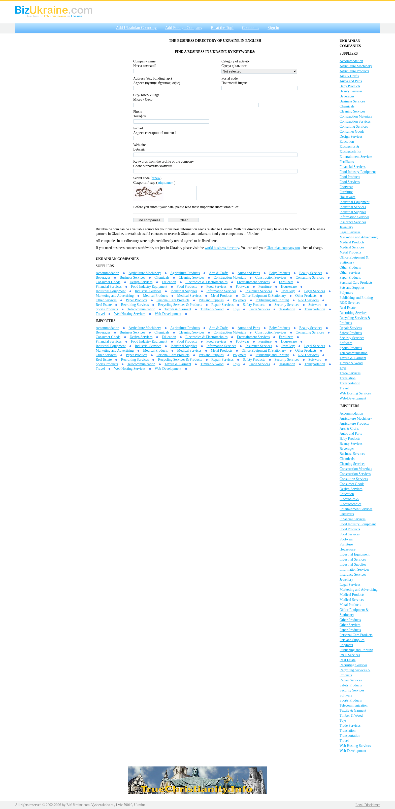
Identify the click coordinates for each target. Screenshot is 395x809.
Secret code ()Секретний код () (154, 180)
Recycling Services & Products (180, 305)
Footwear (242, 286)
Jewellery (288, 291)
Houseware (289, 286)
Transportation (315, 309)
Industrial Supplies (184, 291)
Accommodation (107, 273)
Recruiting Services (135, 305)
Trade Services (259, 309)
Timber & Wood (212, 309)
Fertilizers (286, 282)
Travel (100, 314)
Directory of (34, 16)
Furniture (265, 286)
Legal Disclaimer (367, 805)
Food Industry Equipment (149, 286)
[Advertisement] (53, 111)
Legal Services (314, 291)
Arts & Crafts (218, 273)
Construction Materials (230, 277)
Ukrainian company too (283, 248)
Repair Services (222, 305)
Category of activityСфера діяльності (235, 63)
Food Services (216, 286)
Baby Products (279, 273)
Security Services (287, 305)
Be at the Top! (222, 27)
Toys (236, 309)
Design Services (141, 282)
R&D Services (308, 300)
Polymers (239, 300)
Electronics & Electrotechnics (206, 282)
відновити (165, 183)
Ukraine (76, 16)
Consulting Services (310, 277)
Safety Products (254, 305)
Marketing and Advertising (115, 296)
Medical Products (155, 296)
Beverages (103, 277)
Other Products (305, 296)
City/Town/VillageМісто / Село (146, 97)
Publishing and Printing (272, 300)
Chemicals (161, 277)
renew (156, 178)
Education (169, 282)
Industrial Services (148, 291)
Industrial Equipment (111, 291)
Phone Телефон (139, 114)
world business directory (222, 248)
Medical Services (189, 296)
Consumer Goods (108, 282)
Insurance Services (258, 291)
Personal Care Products (172, 300)
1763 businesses (55, 16)
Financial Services (109, 286)
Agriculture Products (185, 273)
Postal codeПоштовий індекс (234, 81)
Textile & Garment (177, 309)
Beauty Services (310, 273)
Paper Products (136, 300)
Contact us (250, 27)
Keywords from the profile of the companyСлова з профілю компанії (163, 164)
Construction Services (270, 277)
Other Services (106, 300)
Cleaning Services (191, 277)
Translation (287, 309)
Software (314, 305)
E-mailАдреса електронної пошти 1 (155, 130)
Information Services (221, 291)
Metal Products (221, 296)
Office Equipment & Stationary (264, 296)
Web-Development (168, 314)
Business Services (132, 277)
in (68, 16)
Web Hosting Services (129, 314)
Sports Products (107, 309)
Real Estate (104, 305)
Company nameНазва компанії (144, 63)
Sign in (273, 27)
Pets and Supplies (211, 300)
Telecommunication (141, 309)
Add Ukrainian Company (136, 27)
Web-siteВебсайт (139, 147)
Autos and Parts (249, 273)
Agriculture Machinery (144, 273)
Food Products (187, 286)
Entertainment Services (253, 282)
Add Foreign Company (183, 27)
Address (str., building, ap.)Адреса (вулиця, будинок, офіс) (156, 81)
